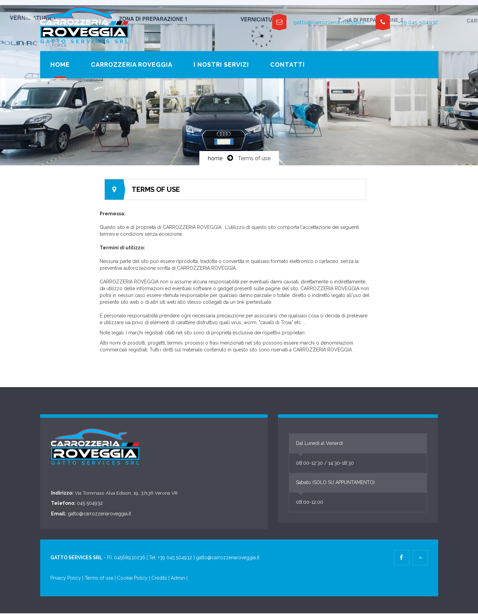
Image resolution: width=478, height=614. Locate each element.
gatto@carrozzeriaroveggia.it (316, 22)
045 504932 (90, 504)
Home (60, 64)
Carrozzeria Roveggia (131, 64)
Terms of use (99, 579)
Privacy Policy (66, 579)
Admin (178, 579)
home (215, 159)
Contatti (287, 64)
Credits (159, 579)
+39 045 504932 (406, 22)
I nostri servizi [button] (221, 64)
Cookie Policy (132, 579)
